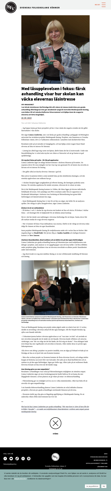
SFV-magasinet (27, 104)
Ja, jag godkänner (92, 486)
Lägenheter (102, 466)
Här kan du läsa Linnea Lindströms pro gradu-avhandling (55, 409)
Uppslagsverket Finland (97, 463)
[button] (103, 4)
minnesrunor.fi (101, 460)
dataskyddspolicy (20, 479)
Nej (104, 486)
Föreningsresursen (99, 457)
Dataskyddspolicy (5, 464)
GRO (106, 454)
